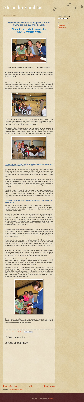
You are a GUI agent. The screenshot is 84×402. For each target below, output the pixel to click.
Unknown (62, 25)
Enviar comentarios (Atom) (16, 389)
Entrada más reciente (10, 386)
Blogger (51, 398)
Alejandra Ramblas (22, 7)
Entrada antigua (49, 386)
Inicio (30, 386)
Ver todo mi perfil (62, 27)
